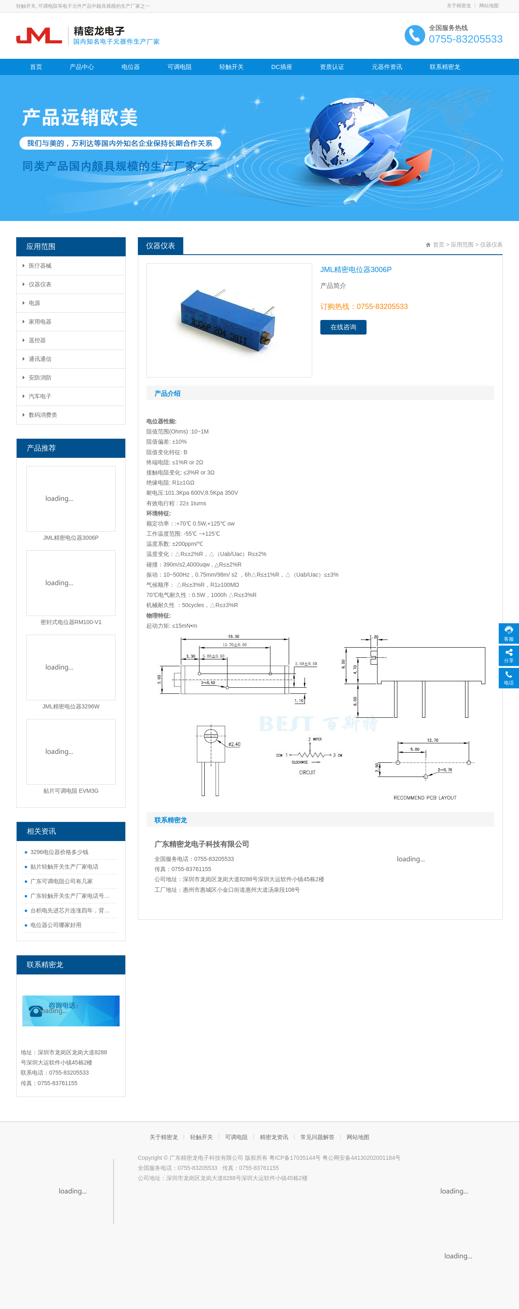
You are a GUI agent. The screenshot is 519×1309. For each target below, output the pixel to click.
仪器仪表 (37, 284)
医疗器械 (37, 265)
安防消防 (37, 377)
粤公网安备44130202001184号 (361, 1157)
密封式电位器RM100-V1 (71, 622)
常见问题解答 (317, 1137)
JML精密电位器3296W (71, 706)
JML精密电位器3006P (71, 537)
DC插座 (281, 66)
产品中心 (82, 66)
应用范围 (462, 244)
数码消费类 (40, 415)
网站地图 (489, 6)
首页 (36, 66)
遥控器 (34, 340)
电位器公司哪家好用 (55, 925)
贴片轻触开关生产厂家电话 (64, 866)
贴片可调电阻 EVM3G (71, 791)
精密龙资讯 (274, 1137)
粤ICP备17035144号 (295, 1157)
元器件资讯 (387, 66)
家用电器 (37, 321)
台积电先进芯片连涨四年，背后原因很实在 (71, 910)
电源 (31, 303)
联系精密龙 (445, 66)
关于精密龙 (459, 6)
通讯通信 (37, 359)
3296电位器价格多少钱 (59, 852)
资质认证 (332, 66)
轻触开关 (231, 66)
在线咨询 (343, 327)
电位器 (131, 66)
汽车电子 (37, 396)
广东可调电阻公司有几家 (61, 881)
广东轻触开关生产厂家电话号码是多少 (71, 896)
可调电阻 (179, 66)
